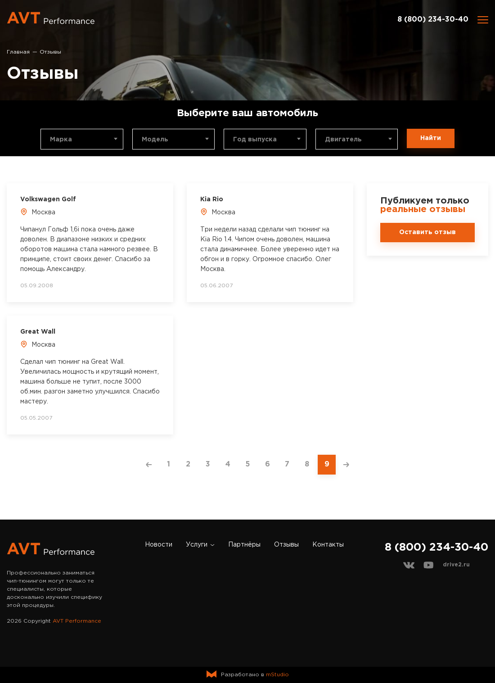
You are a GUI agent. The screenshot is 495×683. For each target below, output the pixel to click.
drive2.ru (456, 564)
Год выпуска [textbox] (255, 139)
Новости (158, 544)
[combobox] (81, 139)
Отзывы (286, 544)
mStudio (277, 674)
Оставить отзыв (427, 232)
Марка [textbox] (61, 139)
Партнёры (244, 544)
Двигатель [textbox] (343, 139)
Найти (430, 138)
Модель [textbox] (155, 139)
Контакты (328, 544)
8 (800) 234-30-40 (432, 19)
